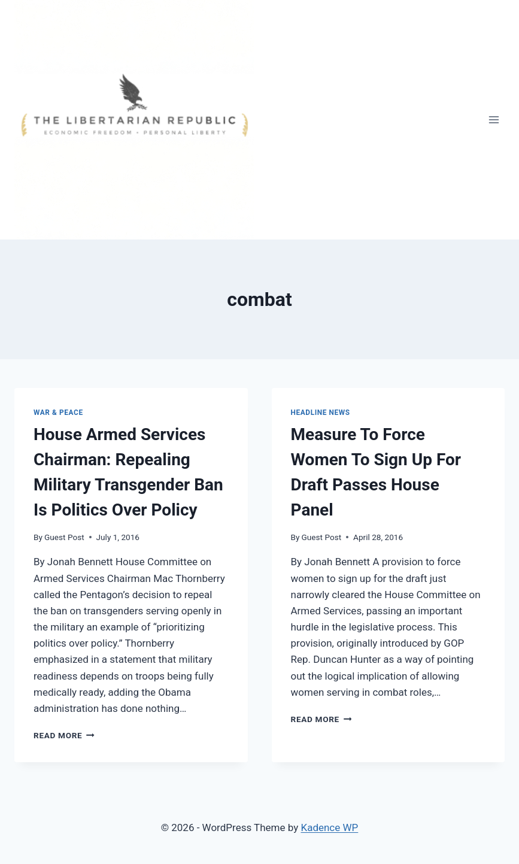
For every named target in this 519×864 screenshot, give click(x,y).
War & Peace (58, 412)
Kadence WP (329, 827)
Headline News (320, 412)
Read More (64, 735)
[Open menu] (493, 119)
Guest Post (64, 537)
